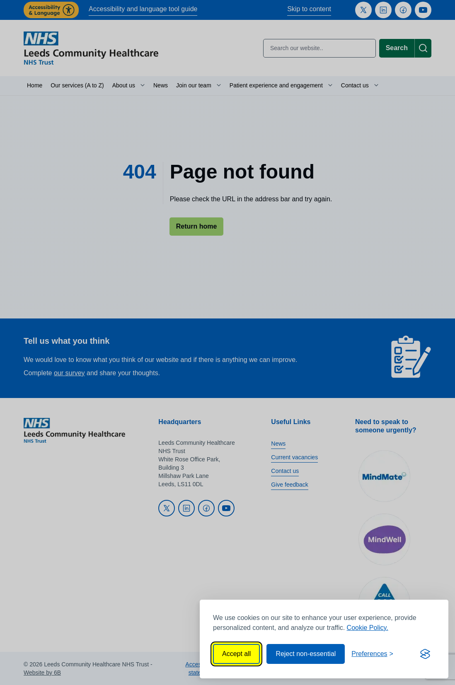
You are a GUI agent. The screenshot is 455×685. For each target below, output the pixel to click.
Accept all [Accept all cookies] (236, 653)
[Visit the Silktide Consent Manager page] (425, 654)
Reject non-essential (306, 653)
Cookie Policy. (367, 627)
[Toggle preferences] (372, 654)
